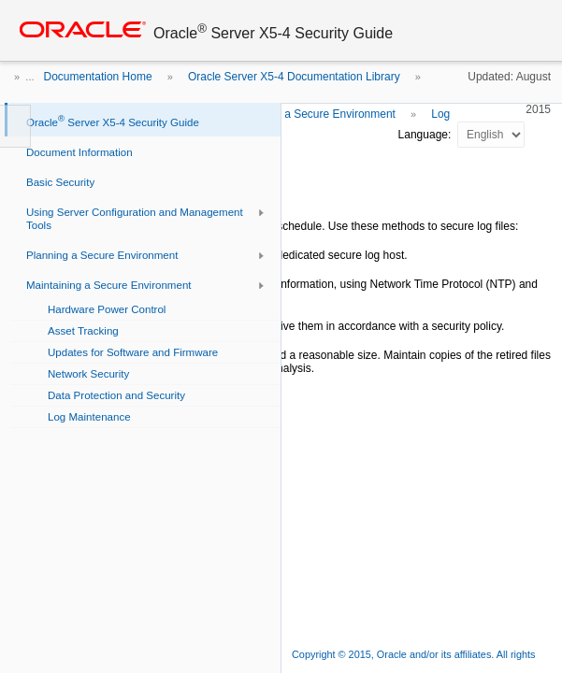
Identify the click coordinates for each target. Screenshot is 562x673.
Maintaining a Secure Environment (309, 114)
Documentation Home (98, 76)
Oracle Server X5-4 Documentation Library (294, 76)
